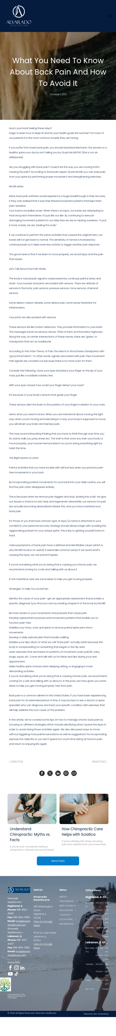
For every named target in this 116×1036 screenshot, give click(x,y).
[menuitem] (70, 896)
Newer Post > (99, 761)
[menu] (109, 16)
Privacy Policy (14, 962)
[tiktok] (16, 974)
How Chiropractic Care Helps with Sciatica (82, 831)
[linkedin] (22, 968)
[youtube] (10, 974)
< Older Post (16, 761)
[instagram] (16, 968)
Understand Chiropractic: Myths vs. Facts (30, 834)
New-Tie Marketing (100, 1014)
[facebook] (10, 968)
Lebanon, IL (40, 936)
